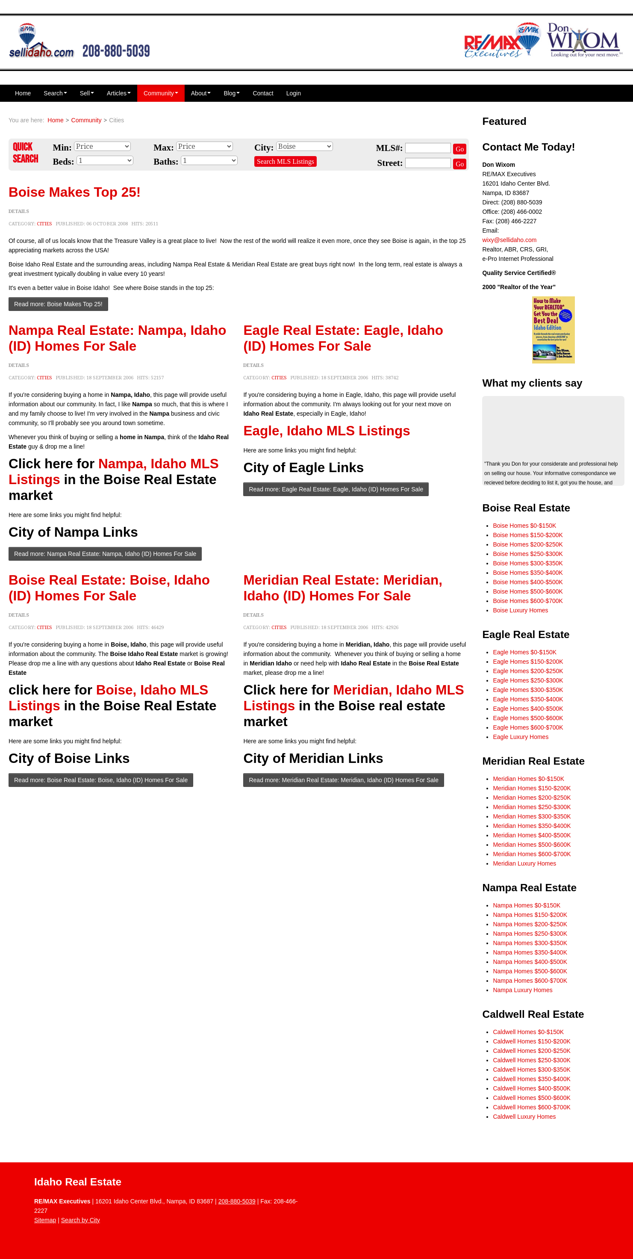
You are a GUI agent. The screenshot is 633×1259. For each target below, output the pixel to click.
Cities (44, 224)
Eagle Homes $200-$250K (528, 671)
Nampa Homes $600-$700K (530, 980)
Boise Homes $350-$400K (527, 572)
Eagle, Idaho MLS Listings (326, 430)
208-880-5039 (237, 1201)
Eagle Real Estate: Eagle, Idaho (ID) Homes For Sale (343, 338)
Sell (87, 93)
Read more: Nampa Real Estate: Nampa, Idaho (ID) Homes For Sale (105, 553)
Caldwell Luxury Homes (524, 1116)
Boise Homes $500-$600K (527, 591)
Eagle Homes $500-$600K (528, 718)
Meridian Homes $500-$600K (532, 844)
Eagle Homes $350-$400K (528, 699)
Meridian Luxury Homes (524, 863)
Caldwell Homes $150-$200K (531, 1041)
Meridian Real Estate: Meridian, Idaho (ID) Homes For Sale (342, 587)
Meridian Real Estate (533, 761)
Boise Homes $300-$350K (527, 563)
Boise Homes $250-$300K (527, 553)
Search (55, 93)
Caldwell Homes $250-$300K (531, 1060)
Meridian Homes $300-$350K (532, 816)
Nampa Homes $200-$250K (530, 924)
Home (23, 93)
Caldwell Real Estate (533, 1014)
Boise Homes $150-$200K (527, 535)
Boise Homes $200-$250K (527, 544)
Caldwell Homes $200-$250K (531, 1050)
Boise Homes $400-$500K (527, 582)
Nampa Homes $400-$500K (530, 961)
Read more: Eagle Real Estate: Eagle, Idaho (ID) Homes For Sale (336, 489)
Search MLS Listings (285, 161)
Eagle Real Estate (525, 634)
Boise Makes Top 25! (75, 192)
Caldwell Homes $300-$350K (531, 1069)
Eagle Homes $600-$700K (528, 727)
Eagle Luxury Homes (520, 736)
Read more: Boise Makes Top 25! (58, 304)
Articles (119, 93)
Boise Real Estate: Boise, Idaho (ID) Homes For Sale (109, 587)
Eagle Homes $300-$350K (528, 689)
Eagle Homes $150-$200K (528, 661)
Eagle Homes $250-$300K (528, 680)
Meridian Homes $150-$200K (532, 788)
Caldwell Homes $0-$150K (528, 1031)
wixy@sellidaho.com (509, 239)
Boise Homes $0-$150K (524, 525)
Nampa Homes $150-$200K (530, 914)
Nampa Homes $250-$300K (530, 933)
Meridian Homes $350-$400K (532, 825)
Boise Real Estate (526, 508)
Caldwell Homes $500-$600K (531, 1097)
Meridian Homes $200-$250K (532, 797)
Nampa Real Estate (529, 887)
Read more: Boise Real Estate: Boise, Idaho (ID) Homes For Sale (101, 780)
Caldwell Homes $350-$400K (531, 1079)
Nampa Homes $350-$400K (530, 952)
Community (161, 93)
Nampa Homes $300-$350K (530, 943)
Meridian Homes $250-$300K (532, 807)
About (201, 93)
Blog (232, 93)
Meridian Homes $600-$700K (532, 854)
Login (293, 93)
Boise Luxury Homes (520, 610)
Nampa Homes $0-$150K (526, 905)
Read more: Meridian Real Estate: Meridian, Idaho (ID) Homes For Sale (344, 780)
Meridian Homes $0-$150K (528, 778)
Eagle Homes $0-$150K (524, 652)
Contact (263, 93)
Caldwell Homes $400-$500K (531, 1088)
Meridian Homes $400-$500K (532, 835)
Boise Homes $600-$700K (527, 600)
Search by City (80, 1220)
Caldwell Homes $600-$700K (531, 1107)
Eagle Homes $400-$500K (528, 708)
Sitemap (45, 1220)
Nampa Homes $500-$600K (530, 971)
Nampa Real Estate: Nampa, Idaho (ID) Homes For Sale (117, 338)
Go (460, 149)
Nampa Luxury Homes (522, 990)
